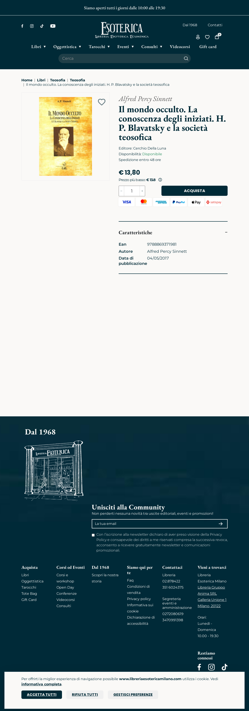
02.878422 (171, 581)
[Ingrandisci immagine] (23, 94)
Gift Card (29, 600)
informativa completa (41, 684)
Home (26, 80)
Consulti (63, 606)
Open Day (65, 587)
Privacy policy (139, 599)
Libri (41, 80)
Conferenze (66, 593)
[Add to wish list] (101, 102)
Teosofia (57, 80)
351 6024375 (172, 587)
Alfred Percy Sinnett (145, 98)
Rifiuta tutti (85, 694)
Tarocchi (28, 587)
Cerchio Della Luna (149, 148)
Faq (130, 580)
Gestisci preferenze (133, 694)
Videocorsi (65, 600)
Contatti (215, 25)
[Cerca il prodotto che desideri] (120, 58)
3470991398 (172, 620)
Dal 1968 (190, 25)
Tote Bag (29, 593)
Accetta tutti (41, 694)
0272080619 (172, 614)
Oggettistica (32, 581)
